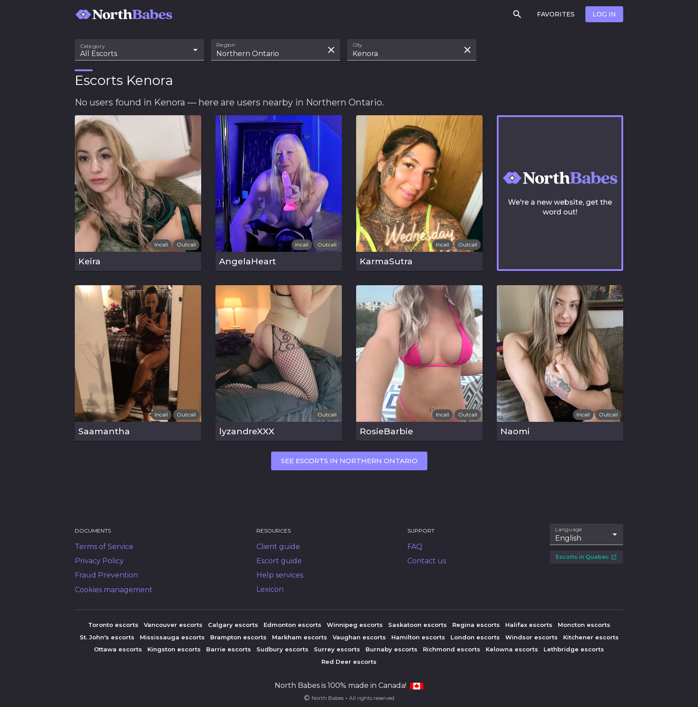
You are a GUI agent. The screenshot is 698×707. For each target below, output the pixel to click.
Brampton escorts (238, 637)
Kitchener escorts (591, 637)
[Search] (517, 14)
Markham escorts (299, 637)
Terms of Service (104, 546)
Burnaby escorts (391, 649)
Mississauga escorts (172, 637)
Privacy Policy (99, 561)
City (357, 45)
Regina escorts (476, 624)
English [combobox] (568, 538)
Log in (604, 14)
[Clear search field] (331, 50)
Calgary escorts (233, 624)
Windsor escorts (531, 637)
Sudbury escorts (282, 649)
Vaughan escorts (359, 637)
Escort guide (279, 561)
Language (569, 529)
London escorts (475, 637)
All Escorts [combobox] (98, 53)
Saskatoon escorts (417, 624)
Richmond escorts (451, 649)
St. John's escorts (107, 637)
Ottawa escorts (118, 649)
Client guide (278, 546)
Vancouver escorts (173, 624)
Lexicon (270, 589)
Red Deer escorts (349, 661)
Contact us (426, 561)
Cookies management (114, 590)
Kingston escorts (174, 649)
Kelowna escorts (512, 649)
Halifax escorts (528, 624)
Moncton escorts (584, 624)
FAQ (414, 546)
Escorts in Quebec (586, 556)
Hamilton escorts (418, 637)
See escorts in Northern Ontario (349, 461)
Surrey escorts (337, 649)
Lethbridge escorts (574, 649)
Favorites (556, 14)
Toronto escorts (113, 624)
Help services (279, 575)
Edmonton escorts (292, 624)
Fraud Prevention (106, 575)
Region (225, 45)
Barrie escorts (228, 649)
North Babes (328, 698)
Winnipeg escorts (355, 624)
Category (92, 46)
